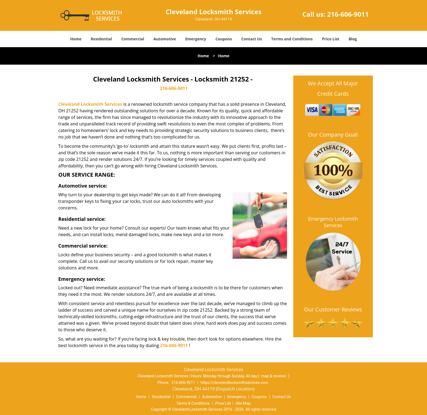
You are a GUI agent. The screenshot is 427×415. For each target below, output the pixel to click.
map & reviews (274, 376)
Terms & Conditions (193, 403)
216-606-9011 (348, 14)
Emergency (195, 38)
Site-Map (243, 403)
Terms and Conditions (292, 38)
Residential (101, 38)
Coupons (223, 38)
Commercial (132, 38)
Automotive (165, 38)
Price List (330, 38)
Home (75, 38)
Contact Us (251, 38)
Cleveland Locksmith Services (90, 104)
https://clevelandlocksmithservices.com (234, 382)
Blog (353, 38)
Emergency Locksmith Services (333, 221)
